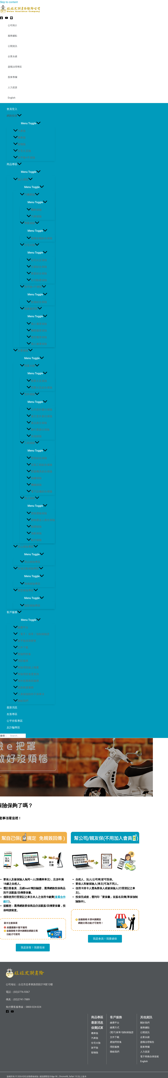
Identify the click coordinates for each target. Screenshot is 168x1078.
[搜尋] (24, 736)
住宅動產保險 (37, 280)
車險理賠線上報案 (26, 667)
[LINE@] (11, 18)
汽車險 (19, 130)
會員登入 (12, 109)
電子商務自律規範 (149, 1056)
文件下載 (20, 647)
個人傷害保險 (37, 323)
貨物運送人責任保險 (41, 520)
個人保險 (23, 179)
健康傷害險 (31, 308)
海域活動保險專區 (28, 568)
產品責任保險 (37, 422)
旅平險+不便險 (24, 157)
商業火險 (29, 365)
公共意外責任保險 (39, 409)
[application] (19, 115)
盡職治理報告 (147, 1042)
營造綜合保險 (37, 458)
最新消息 (12, 707)
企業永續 (12, 56)
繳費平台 (20, 627)
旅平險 (94, 1047)
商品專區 (14, 164)
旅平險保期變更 (24, 640)
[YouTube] (6, 18)
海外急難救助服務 (26, 680)
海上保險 (29, 498)
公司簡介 (12, 25)
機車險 (19, 137)
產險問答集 (22, 654)
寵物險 (19, 144)
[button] (33, 947)
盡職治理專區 (15, 66)
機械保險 (34, 484)
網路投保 (14, 115)
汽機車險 (29, 194)
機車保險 (34, 209)
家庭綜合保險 (37, 273)
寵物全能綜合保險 (39, 238)
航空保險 (34, 540)
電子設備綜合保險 (39, 491)
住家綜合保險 (37, 266)
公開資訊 (12, 46)
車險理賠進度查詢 (26, 674)
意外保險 (29, 394)
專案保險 (29, 223)
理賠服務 (20, 660)
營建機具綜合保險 (39, 471)
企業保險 (23, 350)
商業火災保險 (37, 380)
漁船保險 (34, 533)
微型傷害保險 (37, 337)
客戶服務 (14, 612)
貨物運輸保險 (37, 513)
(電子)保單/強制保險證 (121, 1032)
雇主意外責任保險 (39, 416)
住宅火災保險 (37, 260)
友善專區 (12, 714)
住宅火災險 (22, 150)
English (11, 97)
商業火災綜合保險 (39, 387)
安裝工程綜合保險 (39, 464)
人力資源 (12, 87)
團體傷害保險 (37, 330)
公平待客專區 (15, 720)
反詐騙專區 (13, 727)
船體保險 (34, 526)
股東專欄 (12, 77)
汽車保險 (34, 216)
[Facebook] (1, 18)
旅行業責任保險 (38, 429)
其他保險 (34, 436)
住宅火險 (29, 245)
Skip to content (9, 2)
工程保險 (29, 443)
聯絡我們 (20, 700)
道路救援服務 (23, 687)
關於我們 (145, 1022)
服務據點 (12, 35)
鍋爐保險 (34, 478)
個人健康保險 (37, 343)
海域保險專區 (30, 583)
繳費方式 (114, 1027)
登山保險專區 (25, 546)
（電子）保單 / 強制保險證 (31, 634)
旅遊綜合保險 (37, 302)
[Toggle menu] (31, 123)
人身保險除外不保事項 (28, 694)
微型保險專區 (25, 590)
